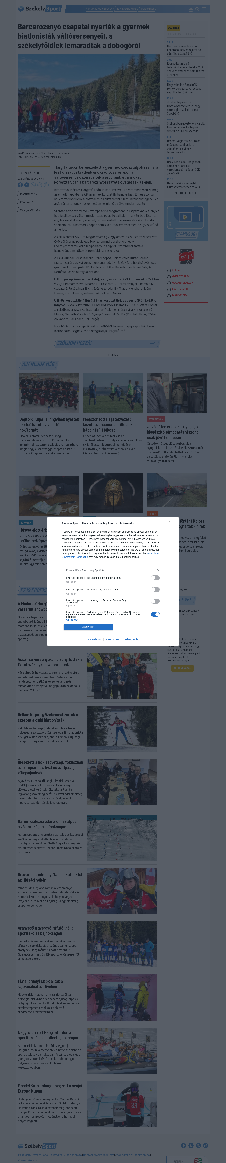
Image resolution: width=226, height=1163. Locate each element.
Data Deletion (93, 639)
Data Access (112, 639)
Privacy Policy (132, 639)
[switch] (155, 577)
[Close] (172, 524)
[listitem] (113, 570)
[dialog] (113, 581)
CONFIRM (88, 627)
